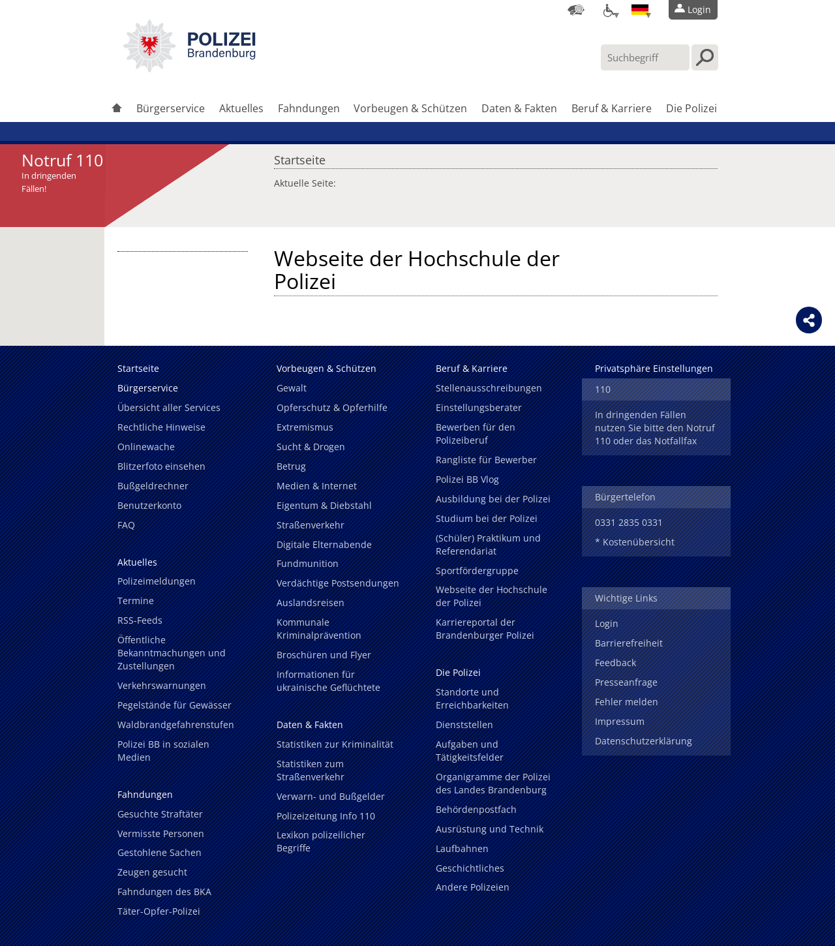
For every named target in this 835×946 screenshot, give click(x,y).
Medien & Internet (317, 486)
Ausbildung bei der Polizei (493, 499)
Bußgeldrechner (153, 486)
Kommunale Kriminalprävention (319, 628)
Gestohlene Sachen (159, 852)
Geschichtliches (470, 868)
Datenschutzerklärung (643, 741)
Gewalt (292, 388)
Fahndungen (309, 108)
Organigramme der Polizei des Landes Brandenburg (493, 783)
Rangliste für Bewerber (486, 459)
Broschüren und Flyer (324, 654)
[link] (189, 68)
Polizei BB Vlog (467, 479)
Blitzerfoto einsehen (161, 466)
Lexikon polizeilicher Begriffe (321, 841)
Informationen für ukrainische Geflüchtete (328, 681)
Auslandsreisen (310, 602)
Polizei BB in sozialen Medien (163, 750)
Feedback (615, 662)
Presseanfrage (626, 682)
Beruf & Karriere (611, 108)
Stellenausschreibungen (489, 388)
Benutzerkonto (149, 505)
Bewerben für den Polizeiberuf (475, 433)
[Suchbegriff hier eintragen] (645, 57)
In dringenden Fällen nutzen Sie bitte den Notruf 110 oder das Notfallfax (655, 427)
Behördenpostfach (476, 809)
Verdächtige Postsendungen (338, 583)
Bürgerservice (170, 108)
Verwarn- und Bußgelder (331, 796)
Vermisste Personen (160, 833)
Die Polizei (691, 108)
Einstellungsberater (479, 407)
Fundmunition (308, 563)
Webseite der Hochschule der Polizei (491, 596)
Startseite (300, 156)
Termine (135, 600)
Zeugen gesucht (152, 872)
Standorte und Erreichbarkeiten (472, 698)
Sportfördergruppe (477, 570)
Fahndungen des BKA (164, 891)
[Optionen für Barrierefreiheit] (608, 10)
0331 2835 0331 (629, 522)
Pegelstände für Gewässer (174, 705)
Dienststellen (464, 724)
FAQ (126, 525)
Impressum (620, 721)
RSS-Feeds (139, 620)
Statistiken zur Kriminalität (335, 744)
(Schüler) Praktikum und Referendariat (488, 544)
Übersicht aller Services (168, 407)
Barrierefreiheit (629, 643)
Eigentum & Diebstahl (324, 505)
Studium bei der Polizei (487, 518)
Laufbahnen (462, 848)
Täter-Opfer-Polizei (158, 911)
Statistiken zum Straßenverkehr (310, 770)
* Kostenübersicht (635, 542)
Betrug (291, 466)
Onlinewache (146, 446)
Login (606, 623)
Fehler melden (626, 701)
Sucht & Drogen (311, 446)
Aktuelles (241, 108)
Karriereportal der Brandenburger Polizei (485, 628)
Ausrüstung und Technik (489, 829)
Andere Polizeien (472, 887)
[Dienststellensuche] (576, 10)
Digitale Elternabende (324, 544)
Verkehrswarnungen (161, 685)
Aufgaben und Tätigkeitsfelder (470, 750)
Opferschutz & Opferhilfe (332, 407)
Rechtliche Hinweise (161, 427)
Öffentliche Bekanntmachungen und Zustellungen (171, 652)
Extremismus (305, 427)
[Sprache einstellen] (640, 10)
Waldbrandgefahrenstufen (175, 724)
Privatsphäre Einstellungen (654, 368)
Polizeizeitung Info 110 (326, 816)
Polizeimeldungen (156, 581)
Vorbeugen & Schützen (410, 108)
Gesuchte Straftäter (160, 814)
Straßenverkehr (310, 525)
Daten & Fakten (519, 108)
